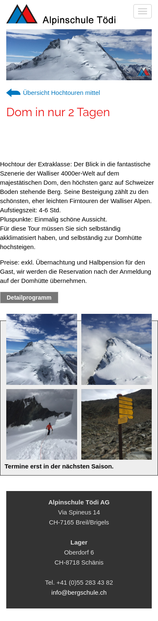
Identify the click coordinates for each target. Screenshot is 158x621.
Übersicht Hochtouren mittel (61, 92)
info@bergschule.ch (79, 592)
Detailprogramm (29, 297)
